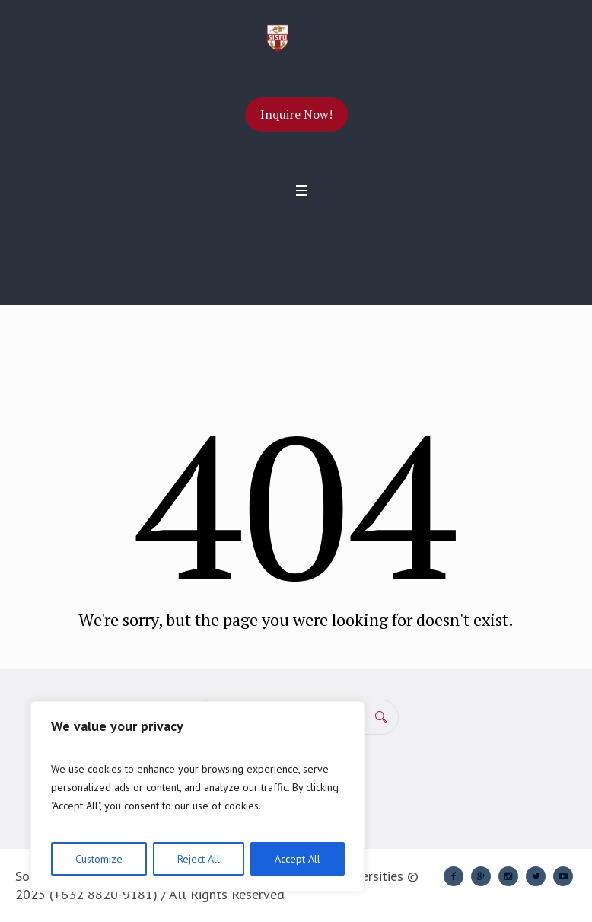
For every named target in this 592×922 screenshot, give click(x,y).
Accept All (297, 859)
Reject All (198, 859)
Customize (99, 859)
